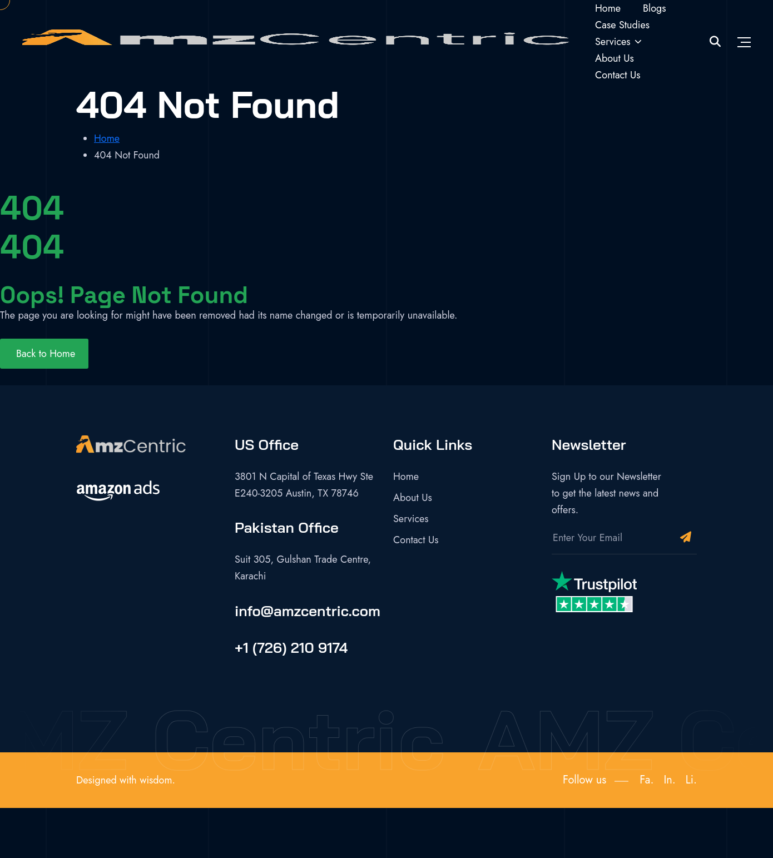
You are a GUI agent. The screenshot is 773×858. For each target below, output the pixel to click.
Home (608, 8)
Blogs (654, 8)
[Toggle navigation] (744, 41)
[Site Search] (715, 42)
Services (613, 41)
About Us (614, 58)
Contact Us (617, 75)
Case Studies (622, 25)
